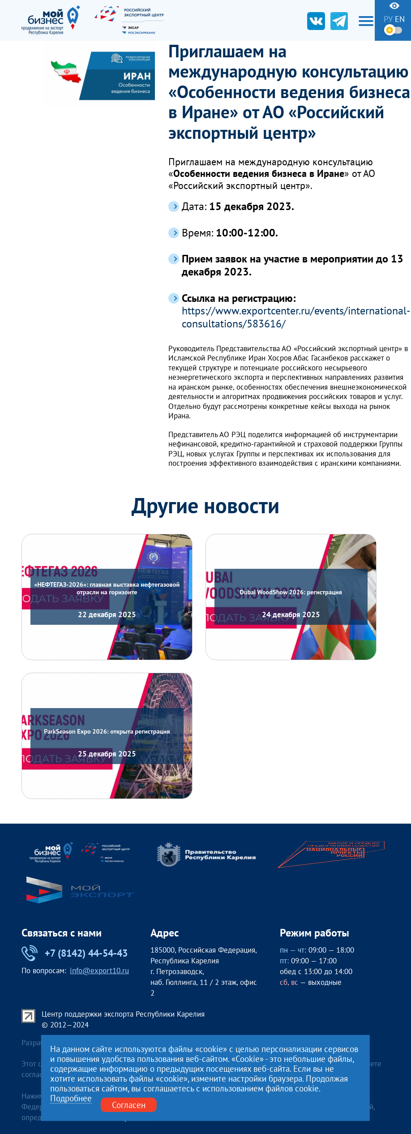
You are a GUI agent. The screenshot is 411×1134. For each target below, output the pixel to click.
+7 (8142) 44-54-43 (74, 953)
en (400, 19)
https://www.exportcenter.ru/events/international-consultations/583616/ (296, 317)
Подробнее (71, 1098)
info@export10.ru (99, 970)
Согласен (129, 1105)
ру (388, 19)
